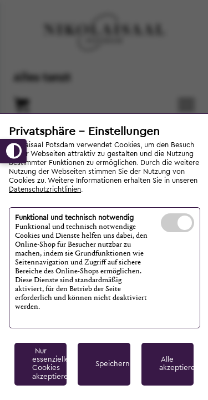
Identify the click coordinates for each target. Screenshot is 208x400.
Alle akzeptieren (176, 364)
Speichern (112, 364)
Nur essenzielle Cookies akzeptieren (49, 364)
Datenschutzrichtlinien (45, 189)
